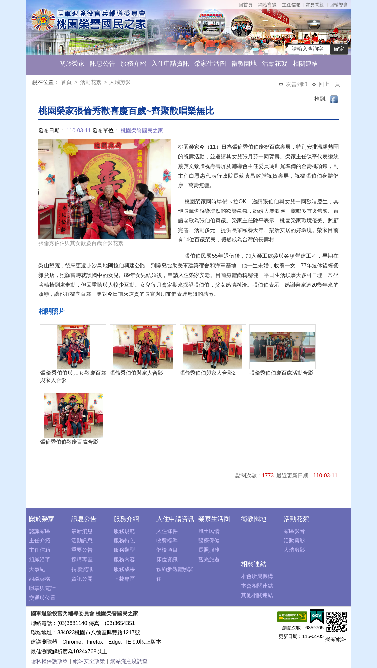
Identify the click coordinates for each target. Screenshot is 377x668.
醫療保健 (209, 540)
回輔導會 (338, 4)
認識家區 (39, 531)
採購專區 (82, 559)
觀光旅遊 (209, 559)
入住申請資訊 (170, 63)
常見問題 (315, 4)
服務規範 (124, 531)
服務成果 (124, 569)
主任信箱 (291, 4)
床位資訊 (167, 559)
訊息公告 (102, 63)
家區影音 (294, 531)
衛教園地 (244, 63)
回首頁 (246, 4)
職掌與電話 (42, 588)
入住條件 (167, 531)
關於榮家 (72, 63)
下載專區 (124, 579)
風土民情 (209, 531)
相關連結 (305, 63)
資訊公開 (82, 579)
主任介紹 (39, 540)
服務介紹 (133, 63)
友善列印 (297, 84)
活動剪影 (294, 540)
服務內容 (124, 559)
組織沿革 (39, 559)
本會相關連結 (257, 586)
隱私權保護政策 (49, 661)
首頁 (67, 82)
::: (33, 83)
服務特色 (124, 540)
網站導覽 (267, 4)
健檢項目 (167, 550)
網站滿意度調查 (129, 661)
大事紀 (37, 569)
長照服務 (209, 550)
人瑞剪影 (120, 82)
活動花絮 (274, 63)
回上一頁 (329, 84)
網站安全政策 (89, 661)
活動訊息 (82, 540)
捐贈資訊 (82, 569)
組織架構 (39, 579)
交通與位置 (42, 598)
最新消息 (82, 531)
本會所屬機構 (257, 576)
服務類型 (124, 550)
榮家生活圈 (210, 63)
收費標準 (167, 540)
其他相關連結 (257, 595)
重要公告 (82, 550)
